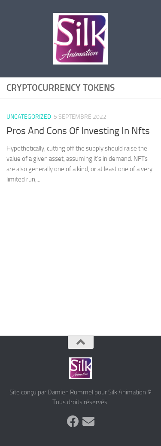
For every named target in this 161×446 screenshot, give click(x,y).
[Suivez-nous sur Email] (88, 421)
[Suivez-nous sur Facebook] (73, 421)
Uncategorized (28, 116)
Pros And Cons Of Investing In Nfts (78, 131)
